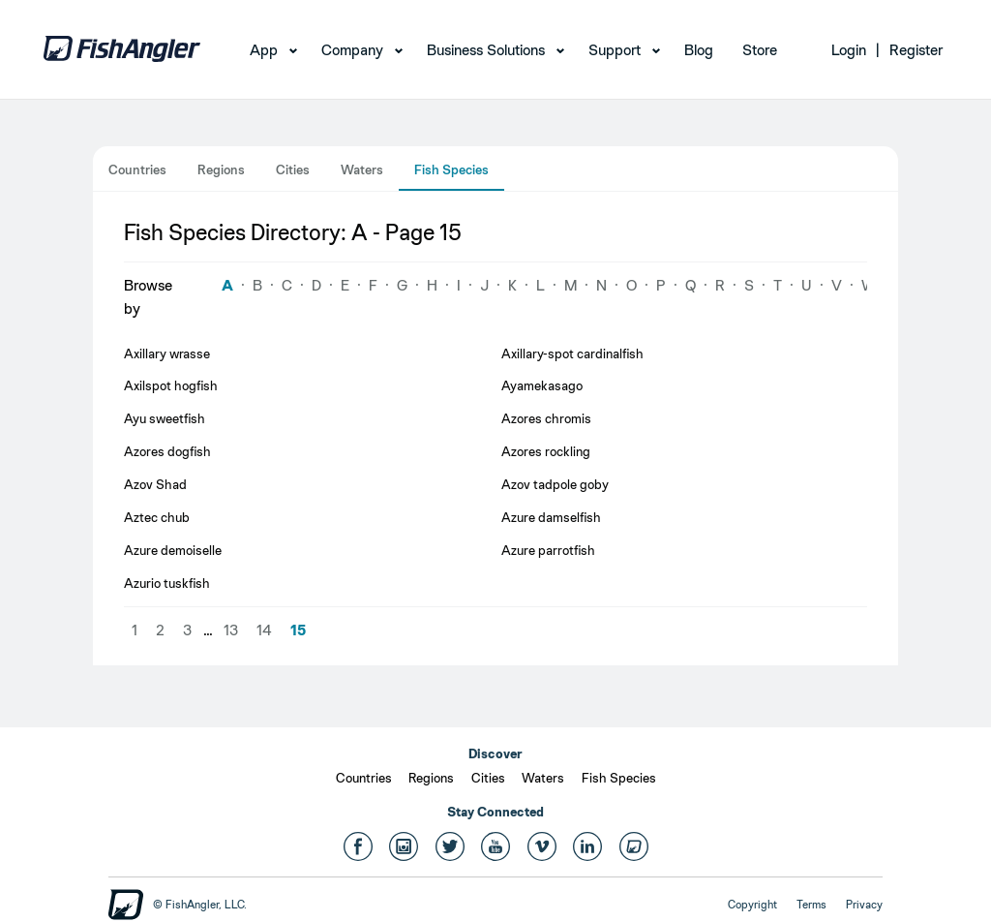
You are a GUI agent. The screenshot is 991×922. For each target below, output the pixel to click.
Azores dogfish (167, 451)
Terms (811, 904)
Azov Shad (155, 484)
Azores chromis (546, 418)
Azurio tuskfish (167, 583)
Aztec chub (157, 517)
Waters (362, 169)
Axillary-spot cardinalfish (572, 353)
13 (231, 630)
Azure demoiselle (173, 550)
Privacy (864, 904)
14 (264, 630)
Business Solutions (486, 50)
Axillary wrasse (167, 353)
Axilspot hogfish (171, 385)
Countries (137, 169)
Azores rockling (545, 451)
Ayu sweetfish (164, 418)
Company (352, 50)
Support (614, 50)
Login (848, 50)
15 (298, 630)
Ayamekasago (542, 385)
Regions (221, 169)
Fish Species (451, 169)
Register (916, 50)
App (264, 50)
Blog (698, 50)
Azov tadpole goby (555, 484)
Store (759, 50)
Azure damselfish (551, 517)
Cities (293, 169)
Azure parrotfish (548, 550)
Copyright (752, 904)
